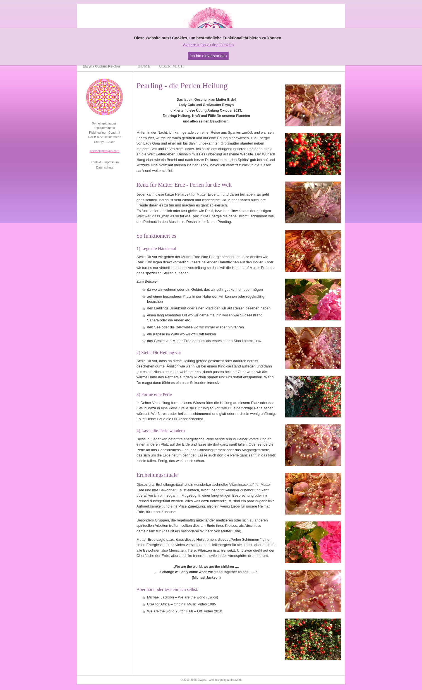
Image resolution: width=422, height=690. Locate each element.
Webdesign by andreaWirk (225, 679)
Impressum (111, 162)
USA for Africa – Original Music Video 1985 (181, 604)
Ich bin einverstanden (208, 56)
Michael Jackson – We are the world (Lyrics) (182, 597)
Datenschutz (104, 167)
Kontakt (96, 162)
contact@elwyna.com (104, 151)
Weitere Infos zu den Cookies (208, 45)
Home (144, 66)
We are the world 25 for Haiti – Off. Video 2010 (184, 611)
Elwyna (202, 679)
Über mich (171, 66)
